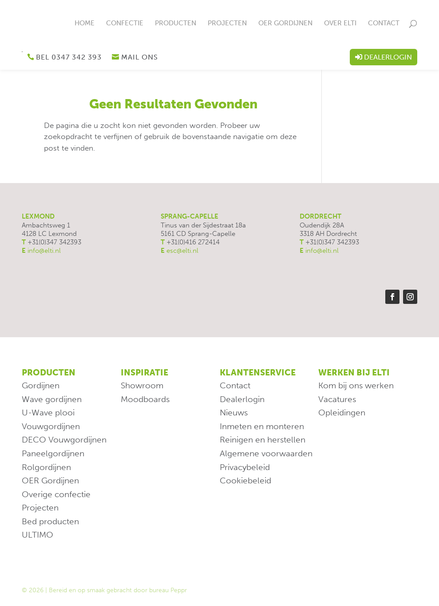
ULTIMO (37, 535)
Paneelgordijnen (53, 453)
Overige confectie (56, 494)
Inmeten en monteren (262, 426)
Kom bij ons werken (356, 385)
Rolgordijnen (46, 467)
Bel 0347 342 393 (69, 57)
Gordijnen (40, 385)
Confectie (124, 23)
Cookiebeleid (245, 480)
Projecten (227, 23)
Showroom (142, 385)
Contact (383, 23)
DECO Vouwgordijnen (64, 440)
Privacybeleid (245, 467)
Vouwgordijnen (51, 426)
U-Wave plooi (48, 412)
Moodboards (145, 399)
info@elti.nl (44, 251)
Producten (175, 23)
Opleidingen (341, 412)
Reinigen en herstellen (262, 440)
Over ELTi (340, 23)
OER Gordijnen (285, 23)
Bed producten (50, 521)
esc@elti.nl (182, 251)
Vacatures (337, 399)
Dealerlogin (388, 57)
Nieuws (234, 412)
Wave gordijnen (52, 399)
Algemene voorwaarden (266, 453)
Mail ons (139, 57)
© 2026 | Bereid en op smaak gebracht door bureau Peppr (104, 590)
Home (85, 23)
